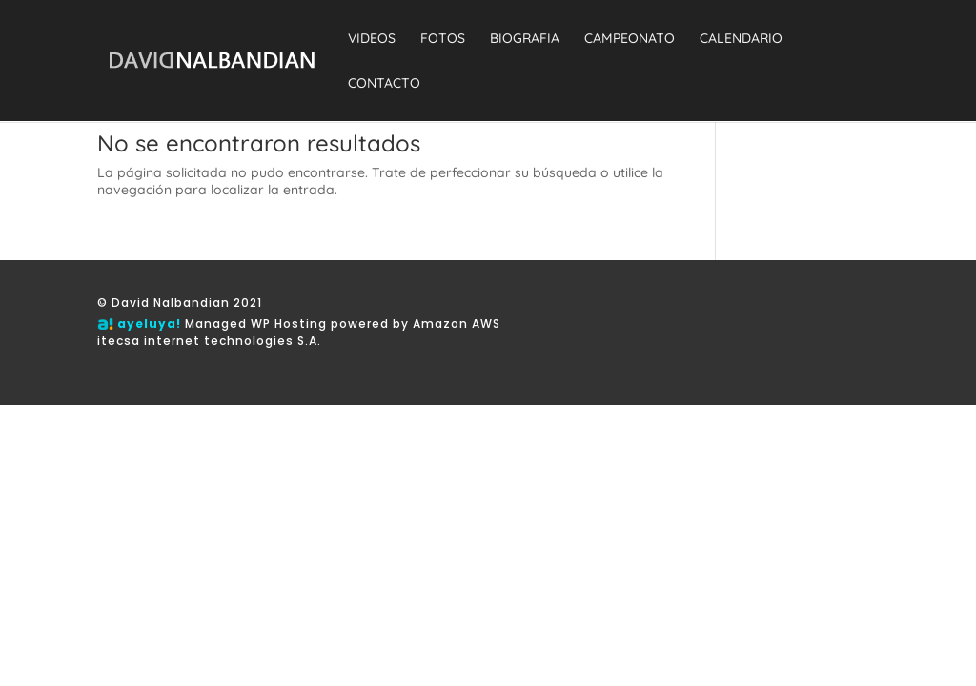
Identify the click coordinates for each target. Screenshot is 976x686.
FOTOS (442, 39)
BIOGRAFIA (524, 39)
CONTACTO (384, 83)
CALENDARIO (741, 39)
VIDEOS (372, 39)
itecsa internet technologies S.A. (209, 341)
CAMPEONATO (629, 39)
